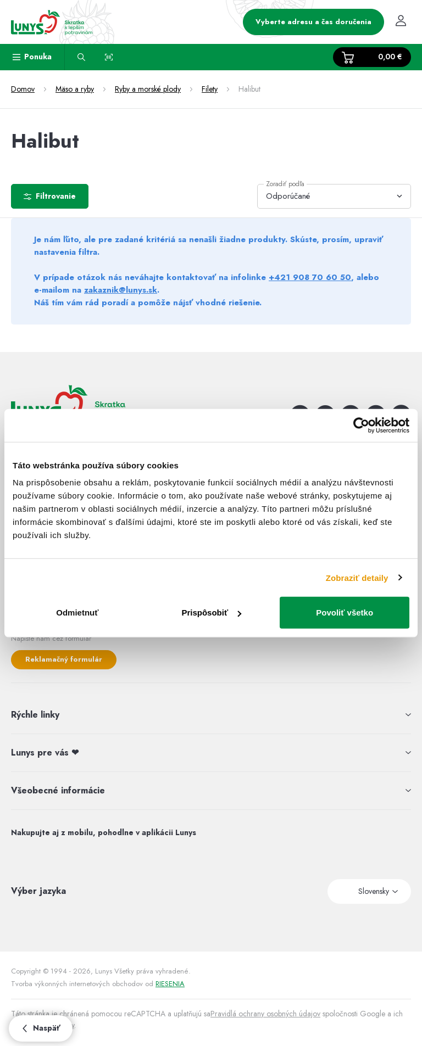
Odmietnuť (77, 612)
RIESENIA (170, 983)
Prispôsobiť (211, 612)
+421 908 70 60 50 (310, 277)
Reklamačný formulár (63, 659)
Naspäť (40, 1027)
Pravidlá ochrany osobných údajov (265, 1013)
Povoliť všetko (344, 612)
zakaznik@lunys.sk (120, 290)
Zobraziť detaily (357, 577)
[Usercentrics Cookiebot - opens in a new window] (361, 425)
